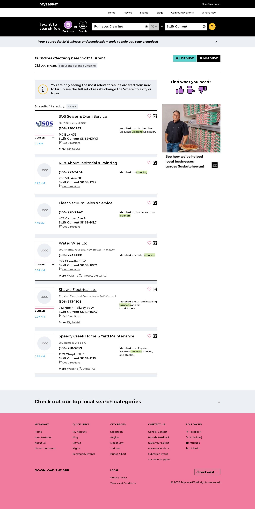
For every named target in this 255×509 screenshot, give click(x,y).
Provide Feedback (158, 437)
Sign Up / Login (211, 4)
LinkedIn (193, 448)
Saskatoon (116, 431)
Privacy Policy (118, 477)
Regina (114, 437)
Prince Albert (118, 454)
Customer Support (159, 459)
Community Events (182, 12)
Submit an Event (158, 454)
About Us (40, 442)
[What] (120, 26)
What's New (209, 12)
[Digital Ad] (73, 149)
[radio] (179, 90)
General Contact (157, 431)
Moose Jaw (117, 442)
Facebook (193, 431)
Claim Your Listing (158, 442)
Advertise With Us (159, 448)
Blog (75, 437)
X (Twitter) (194, 437)
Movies (128, 12)
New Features (43, 437)
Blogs (159, 12)
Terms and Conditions (123, 483)
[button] (154, 26)
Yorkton (115, 448)
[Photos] (87, 276)
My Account (80, 431)
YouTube (193, 442)
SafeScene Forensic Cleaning (77, 65)
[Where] (186, 26)
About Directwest (45, 448)
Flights (144, 12)
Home (111, 12)
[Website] (74, 276)
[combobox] (120, 26)
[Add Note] (155, 117)
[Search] (212, 26)
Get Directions (69, 142)
